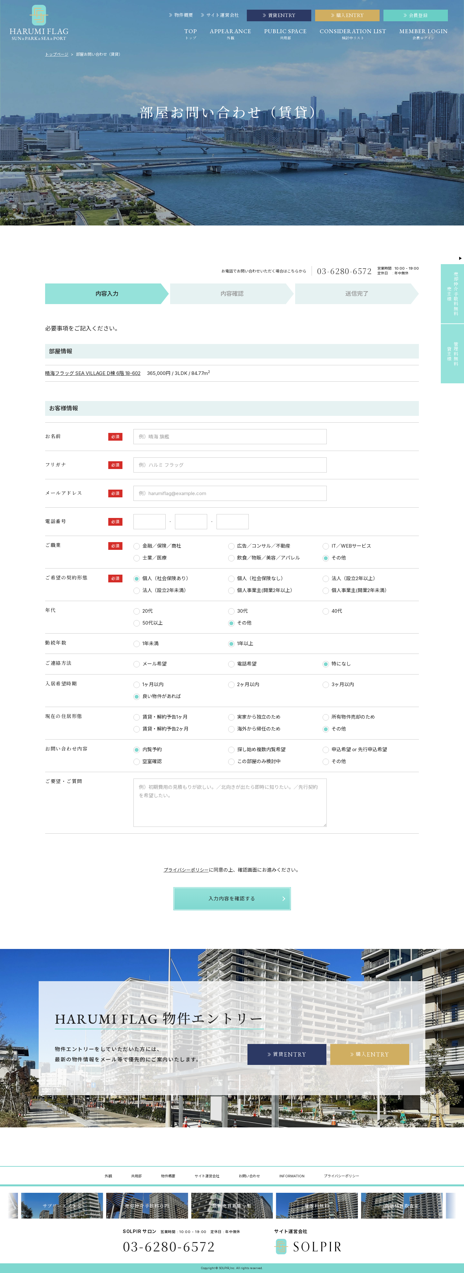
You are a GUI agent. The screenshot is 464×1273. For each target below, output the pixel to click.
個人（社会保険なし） (256, 578)
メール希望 (150, 664)
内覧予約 (147, 749)
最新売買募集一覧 (317, 1205)
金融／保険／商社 (157, 546)
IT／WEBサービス (347, 546)
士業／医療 (150, 558)
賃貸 (287, 1054)
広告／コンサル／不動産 (259, 546)
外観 (108, 1176)
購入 (370, 1054)
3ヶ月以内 (338, 684)
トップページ (56, 54)
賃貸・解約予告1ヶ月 (160, 717)
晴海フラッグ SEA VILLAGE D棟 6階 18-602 (92, 373)
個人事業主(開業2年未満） (356, 590)
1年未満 (146, 643)
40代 (332, 611)
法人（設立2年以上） (350, 578)
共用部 (136, 1176)
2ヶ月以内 (243, 684)
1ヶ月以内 (148, 684)
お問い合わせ (249, 1176)
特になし (337, 664)
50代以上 (148, 623)
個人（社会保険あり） (162, 578)
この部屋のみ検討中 (254, 761)
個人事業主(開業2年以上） (261, 590)
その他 (334, 558)
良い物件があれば (157, 696)
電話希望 (242, 664)
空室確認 (147, 761)
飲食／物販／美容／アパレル (264, 558)
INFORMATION (291, 1176)
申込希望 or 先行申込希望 (355, 749)
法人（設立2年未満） (160, 590)
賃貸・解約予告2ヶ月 (160, 729)
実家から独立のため (254, 717)
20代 (143, 611)
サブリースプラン (147, 1205)
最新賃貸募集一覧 (62, 1205)
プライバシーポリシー (186, 870)
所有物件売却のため (349, 717)
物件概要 (181, 15)
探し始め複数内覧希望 (256, 749)
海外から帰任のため (254, 729)
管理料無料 (402, 1205)
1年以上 (240, 643)
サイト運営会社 (220, 15)
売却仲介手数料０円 (232, 1205)
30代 (238, 611)
